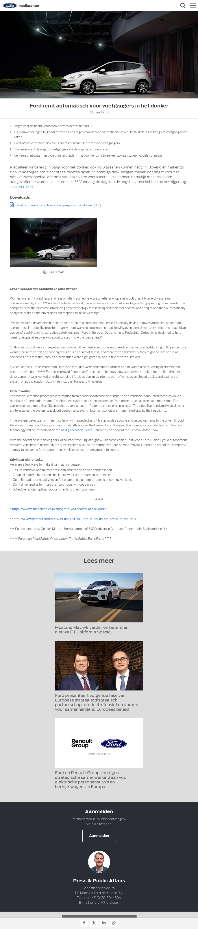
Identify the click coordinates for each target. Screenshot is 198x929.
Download (53, 272)
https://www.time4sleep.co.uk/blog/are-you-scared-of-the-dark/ (59, 509)
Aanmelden (99, 836)
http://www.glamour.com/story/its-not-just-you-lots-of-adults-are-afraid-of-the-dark (75, 519)
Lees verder (20, 187)
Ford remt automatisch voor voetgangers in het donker (55, 205)
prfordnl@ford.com (104, 902)
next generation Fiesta (76, 430)
